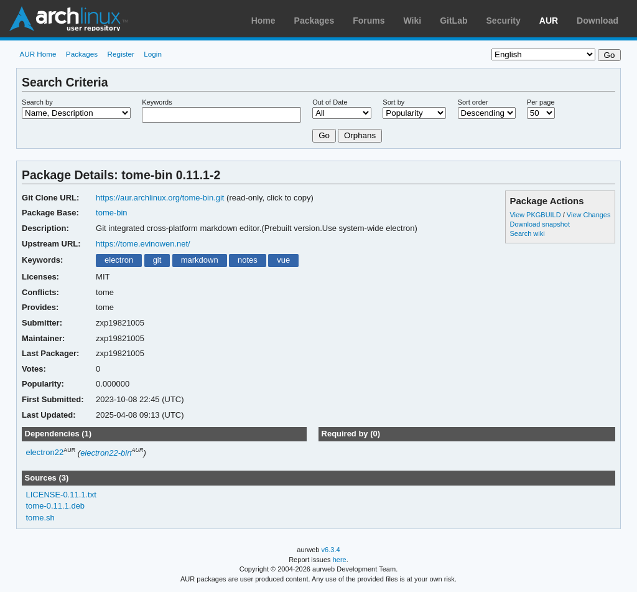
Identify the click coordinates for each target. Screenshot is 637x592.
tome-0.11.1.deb (55, 505)
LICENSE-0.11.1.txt (61, 494)
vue (283, 260)
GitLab (453, 21)
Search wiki (526, 233)
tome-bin (112, 212)
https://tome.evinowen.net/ (143, 243)
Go (324, 135)
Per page (541, 102)
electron (119, 260)
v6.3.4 (331, 549)
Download (597, 21)
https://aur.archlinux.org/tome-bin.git (160, 197)
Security (503, 21)
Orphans (360, 135)
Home (263, 21)
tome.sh (40, 517)
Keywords (157, 102)
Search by (37, 102)
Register (120, 54)
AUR (548, 21)
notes (248, 260)
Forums (368, 21)
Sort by (393, 102)
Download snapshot (539, 224)
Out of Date (329, 102)
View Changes (589, 214)
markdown (199, 260)
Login (153, 54)
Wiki (413, 21)
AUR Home (37, 54)
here (339, 559)
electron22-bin (105, 453)
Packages (314, 21)
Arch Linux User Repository (68, 18)
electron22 (45, 453)
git (157, 260)
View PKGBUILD (535, 214)
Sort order (473, 102)
